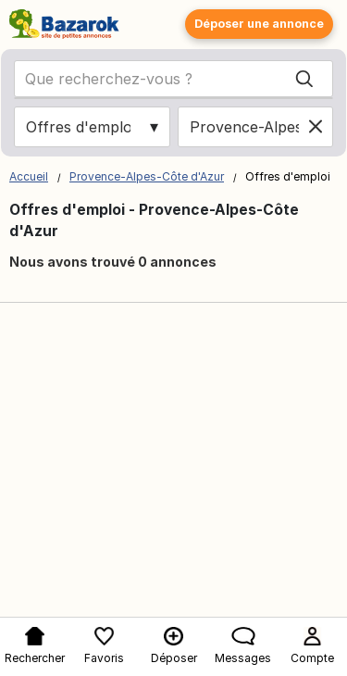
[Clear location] (315, 127)
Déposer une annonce (259, 24)
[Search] (304, 79)
